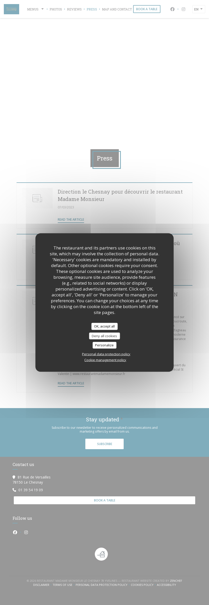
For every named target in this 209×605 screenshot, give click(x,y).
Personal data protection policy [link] (106, 353)
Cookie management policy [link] (105, 359)
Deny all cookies (104, 335)
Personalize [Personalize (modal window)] (104, 345)
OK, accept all (104, 326)
